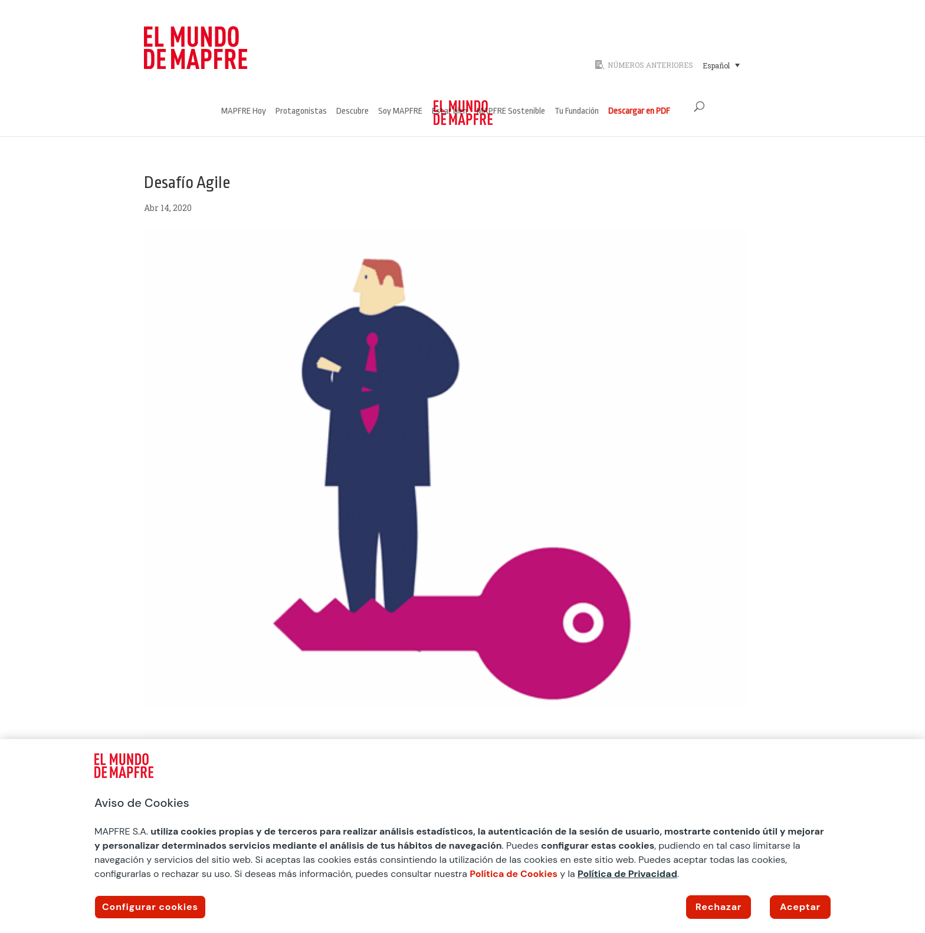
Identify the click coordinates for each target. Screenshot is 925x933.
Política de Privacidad (627, 874)
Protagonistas (301, 111)
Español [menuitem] (716, 65)
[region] (462, 836)
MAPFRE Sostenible (511, 111)
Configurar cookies (150, 907)
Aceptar (800, 907)
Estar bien (449, 111)
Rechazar (719, 907)
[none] (738, 64)
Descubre (352, 111)
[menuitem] (721, 64)
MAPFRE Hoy (243, 111)
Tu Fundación (577, 111)
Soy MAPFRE (400, 111)
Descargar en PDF (639, 111)
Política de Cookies (513, 874)
